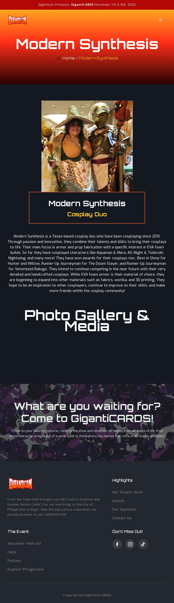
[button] (115, 20)
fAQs (11, 552)
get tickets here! (127, 492)
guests (118, 501)
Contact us (122, 518)
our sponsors (124, 509)
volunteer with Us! (24, 543)
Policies (14, 560)
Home (69, 59)
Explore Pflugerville (25, 569)
